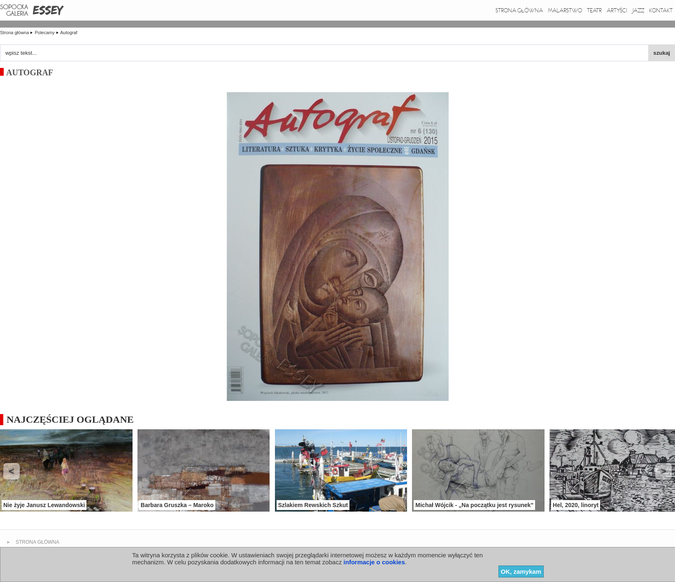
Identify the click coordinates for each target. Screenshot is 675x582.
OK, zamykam (521, 571)
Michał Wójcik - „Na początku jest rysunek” (474, 505)
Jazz (638, 10)
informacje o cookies (374, 562)
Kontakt (661, 10)
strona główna (37, 542)
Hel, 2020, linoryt (575, 505)
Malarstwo (565, 10)
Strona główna (519, 10)
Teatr (594, 10)
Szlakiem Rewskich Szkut (313, 505)
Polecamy (45, 32)
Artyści (617, 10)
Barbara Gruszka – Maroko (177, 505)
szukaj (661, 53)
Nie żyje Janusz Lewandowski (44, 505)
